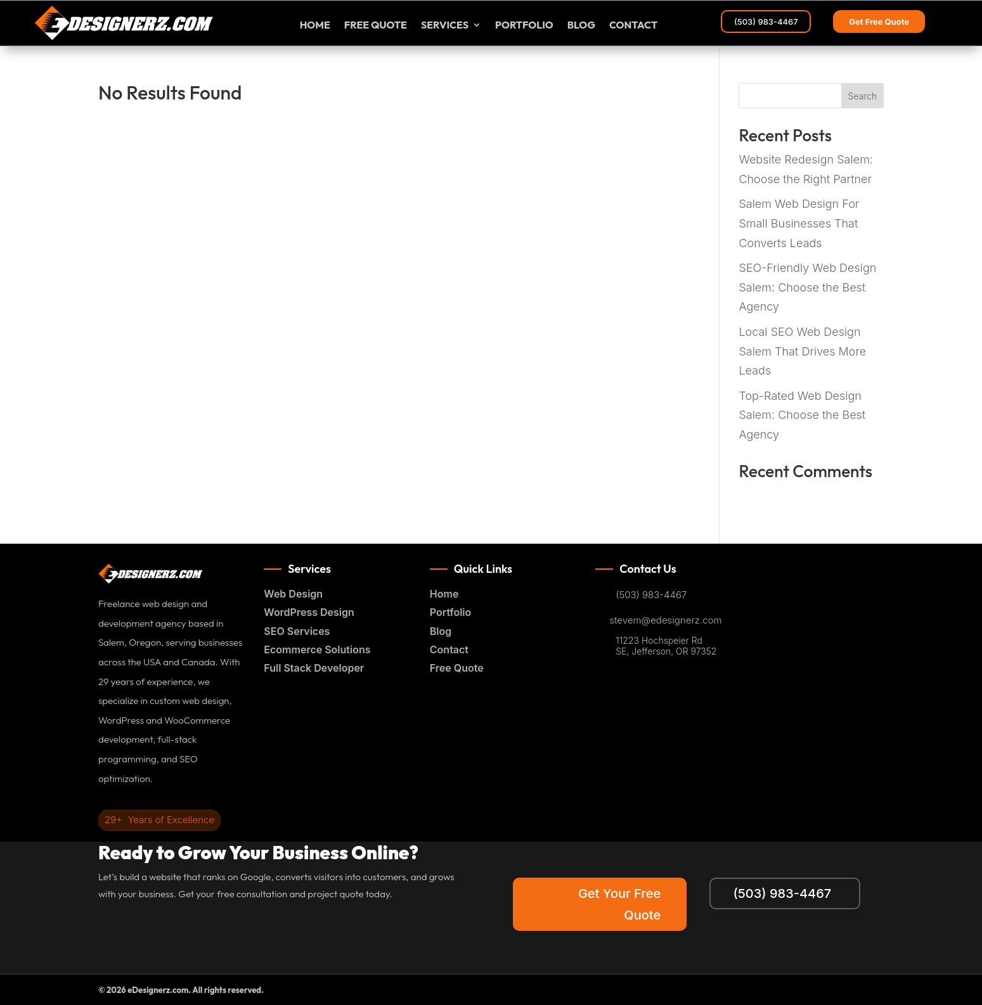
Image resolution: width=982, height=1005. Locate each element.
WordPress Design (309, 612)
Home (315, 25)
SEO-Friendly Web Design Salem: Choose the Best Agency (807, 287)
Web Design (293, 593)
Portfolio (524, 25)
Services (444, 25)
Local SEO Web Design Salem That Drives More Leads (802, 351)
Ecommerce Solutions (317, 649)
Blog (581, 25)
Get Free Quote (879, 21)
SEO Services (297, 631)
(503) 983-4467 (766, 21)
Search (862, 96)
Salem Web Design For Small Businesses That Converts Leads (799, 223)
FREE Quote (375, 25)
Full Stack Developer (314, 667)
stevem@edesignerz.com (665, 620)
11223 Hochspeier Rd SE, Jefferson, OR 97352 (666, 646)
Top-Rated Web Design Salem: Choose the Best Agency (802, 415)
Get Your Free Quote (619, 904)
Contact (633, 25)
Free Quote (457, 667)
